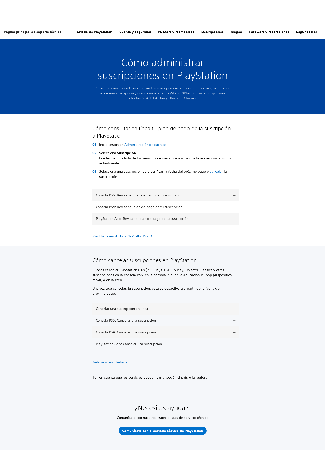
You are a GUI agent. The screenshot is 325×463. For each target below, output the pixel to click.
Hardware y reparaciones (269, 32)
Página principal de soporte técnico (32, 32)
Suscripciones (212, 32)
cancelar (216, 171)
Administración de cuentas (145, 144)
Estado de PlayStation (94, 32)
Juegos (236, 32)
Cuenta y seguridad (135, 32)
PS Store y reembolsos (176, 32)
